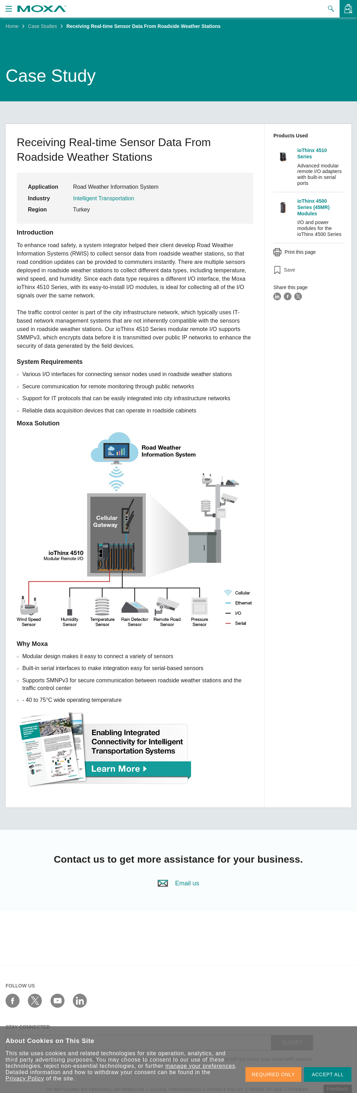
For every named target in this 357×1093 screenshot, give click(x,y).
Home (12, 26)
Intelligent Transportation (104, 198)
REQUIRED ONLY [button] (273, 1074)
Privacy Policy (25, 1078)
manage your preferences (200, 1066)
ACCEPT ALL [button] (328, 1074)
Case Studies (42, 26)
